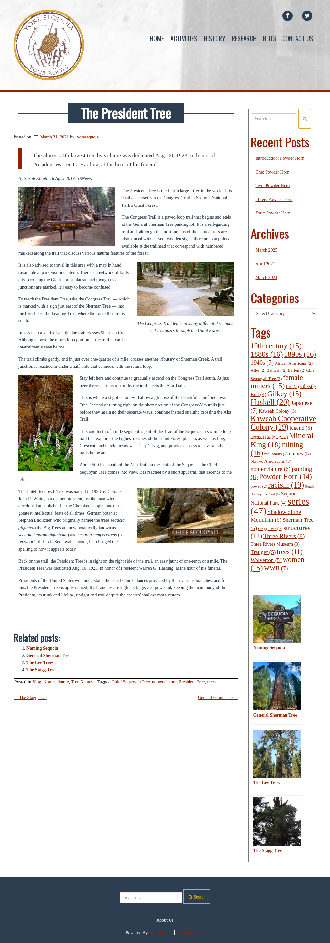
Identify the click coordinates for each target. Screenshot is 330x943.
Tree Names (82, 682)
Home (157, 38)
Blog (269, 38)
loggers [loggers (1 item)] (258, 437)
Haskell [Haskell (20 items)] (270, 402)
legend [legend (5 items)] (301, 428)
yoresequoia (88, 137)
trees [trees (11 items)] (290, 552)
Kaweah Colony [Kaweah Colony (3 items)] (277, 411)
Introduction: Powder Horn (280, 158)
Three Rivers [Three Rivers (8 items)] (284, 536)
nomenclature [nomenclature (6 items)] (271, 469)
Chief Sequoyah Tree (131, 682)
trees (211, 682)
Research (244, 38)
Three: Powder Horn (274, 199)
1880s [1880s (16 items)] (267, 354)
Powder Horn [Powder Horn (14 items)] (285, 477)
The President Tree (126, 113)
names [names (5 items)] (300, 454)
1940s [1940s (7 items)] (262, 362)
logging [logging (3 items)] (277, 436)
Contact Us (297, 38)
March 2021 (266, 277)
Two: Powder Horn (273, 186)
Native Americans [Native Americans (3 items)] (271, 461)
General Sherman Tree (48, 655)
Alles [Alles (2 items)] (258, 370)
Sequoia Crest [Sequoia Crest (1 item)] (268, 494)
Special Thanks (193, 932)
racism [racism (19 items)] (286, 485)
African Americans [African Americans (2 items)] (294, 363)
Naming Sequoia (42, 648)
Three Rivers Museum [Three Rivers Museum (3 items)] (275, 544)
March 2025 (266, 250)
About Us (165, 920)
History (214, 38)
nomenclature (164, 682)
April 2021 (265, 264)
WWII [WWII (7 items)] (276, 568)
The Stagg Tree (40, 669)
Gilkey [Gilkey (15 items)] (284, 394)
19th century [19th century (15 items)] (276, 346)
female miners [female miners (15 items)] (277, 382)
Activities (183, 38)
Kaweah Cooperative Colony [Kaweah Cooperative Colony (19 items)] (283, 422)
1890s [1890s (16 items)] (300, 354)
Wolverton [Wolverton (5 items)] (266, 560)
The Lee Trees (39, 662)
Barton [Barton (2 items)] (296, 370)
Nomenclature (56, 682)
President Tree (192, 682)
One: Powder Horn (273, 172)
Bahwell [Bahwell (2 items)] (276, 370)
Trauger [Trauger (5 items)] (263, 552)
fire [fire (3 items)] (292, 386)
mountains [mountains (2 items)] (276, 454)
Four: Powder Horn (273, 213)
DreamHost (159, 932)
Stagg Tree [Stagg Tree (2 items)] (270, 528)
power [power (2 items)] (259, 486)
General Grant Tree (218, 697)
